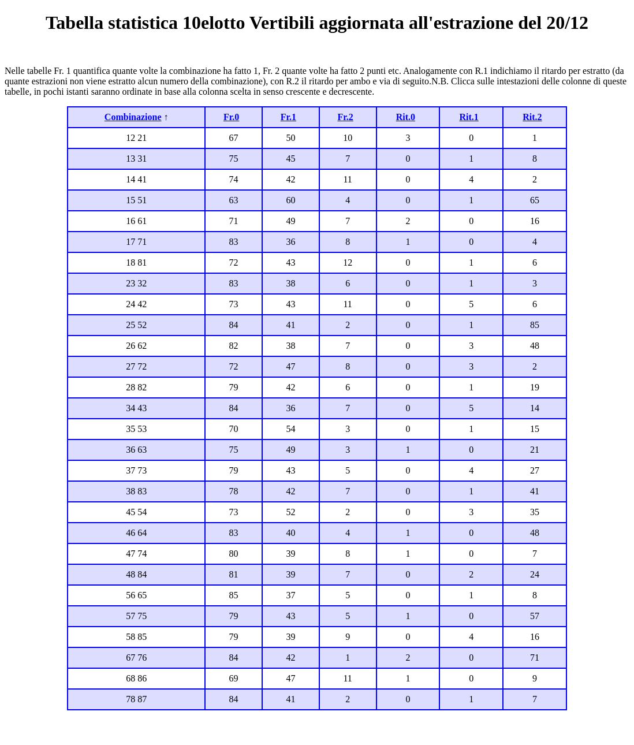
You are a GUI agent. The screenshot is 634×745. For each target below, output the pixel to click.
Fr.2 (345, 117)
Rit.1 (468, 117)
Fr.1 (288, 117)
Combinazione (133, 117)
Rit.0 (405, 117)
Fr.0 (231, 117)
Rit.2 (532, 117)
